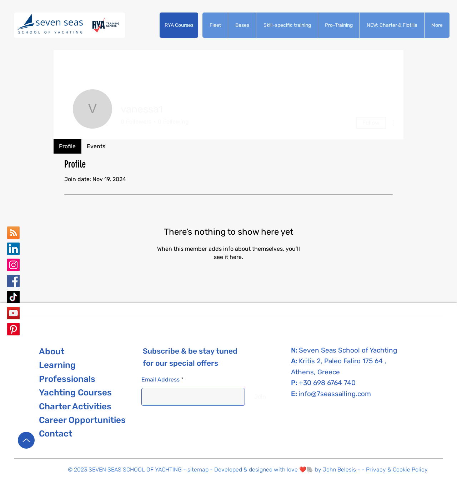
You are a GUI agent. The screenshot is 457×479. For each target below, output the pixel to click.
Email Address (160, 380)
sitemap (198, 469)
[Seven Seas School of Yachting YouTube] (13, 313)
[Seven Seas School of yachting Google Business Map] (13, 232)
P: (295, 383)
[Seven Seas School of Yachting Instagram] (13, 265)
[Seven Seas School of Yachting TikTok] (13, 297)
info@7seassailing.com (334, 394)
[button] (179, 25)
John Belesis (339, 469)
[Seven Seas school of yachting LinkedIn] (13, 249)
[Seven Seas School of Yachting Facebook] (13, 281)
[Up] (26, 440)
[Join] (260, 397)
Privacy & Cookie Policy (397, 469)
